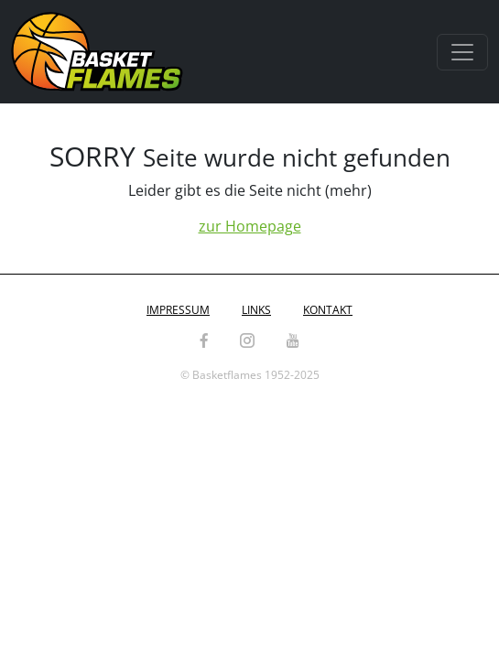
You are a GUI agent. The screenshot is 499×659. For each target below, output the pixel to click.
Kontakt (328, 310)
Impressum (178, 310)
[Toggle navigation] (462, 52)
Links (256, 310)
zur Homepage (250, 226)
